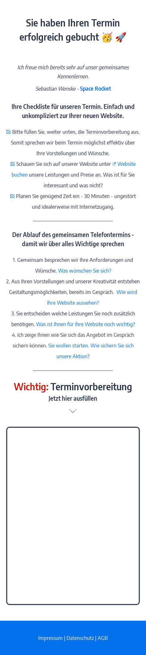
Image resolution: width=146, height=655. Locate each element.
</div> (73, 515)
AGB (103, 637)
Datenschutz (80, 637)
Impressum (50, 637)
